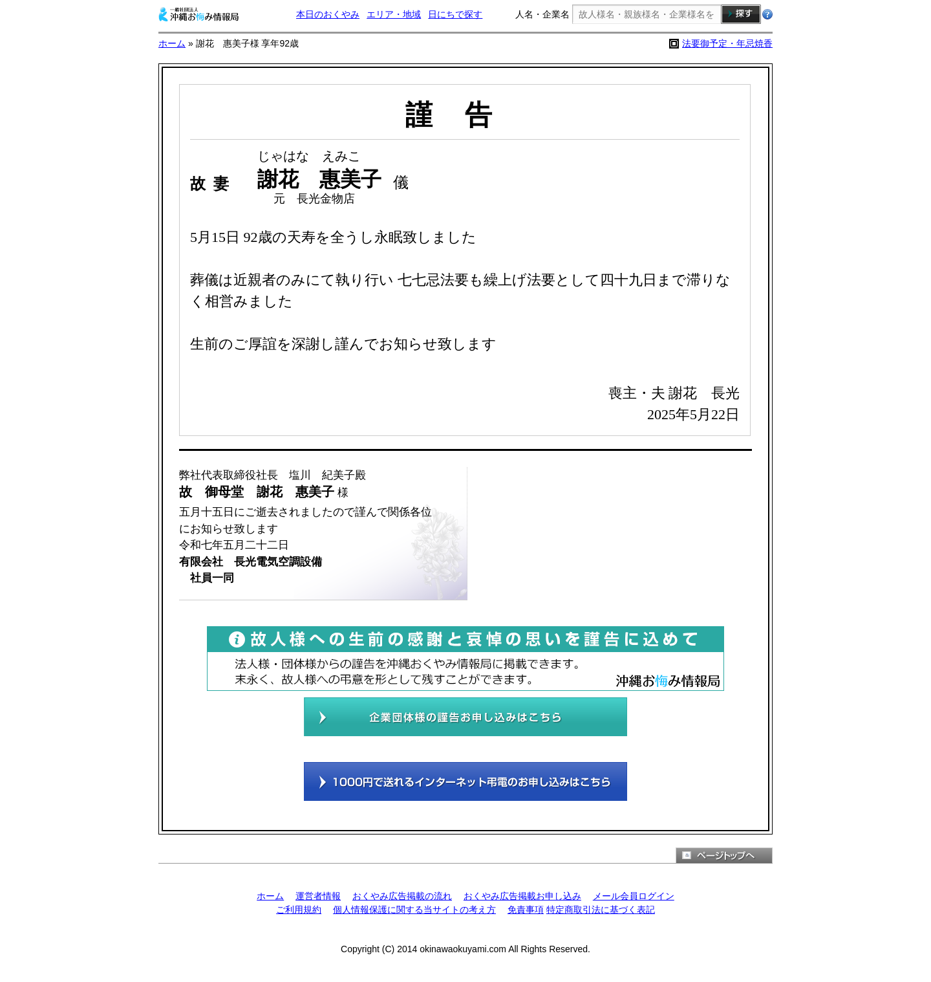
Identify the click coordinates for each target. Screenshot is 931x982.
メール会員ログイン (633, 896)
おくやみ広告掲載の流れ (402, 896)
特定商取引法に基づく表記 (600, 909)
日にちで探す (455, 14)
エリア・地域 (394, 14)
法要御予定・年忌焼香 (727, 43)
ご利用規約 (298, 909)
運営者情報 (318, 896)
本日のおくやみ (327, 14)
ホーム (172, 43)
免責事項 (526, 909)
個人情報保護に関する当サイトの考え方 (414, 909)
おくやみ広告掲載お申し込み (522, 896)
